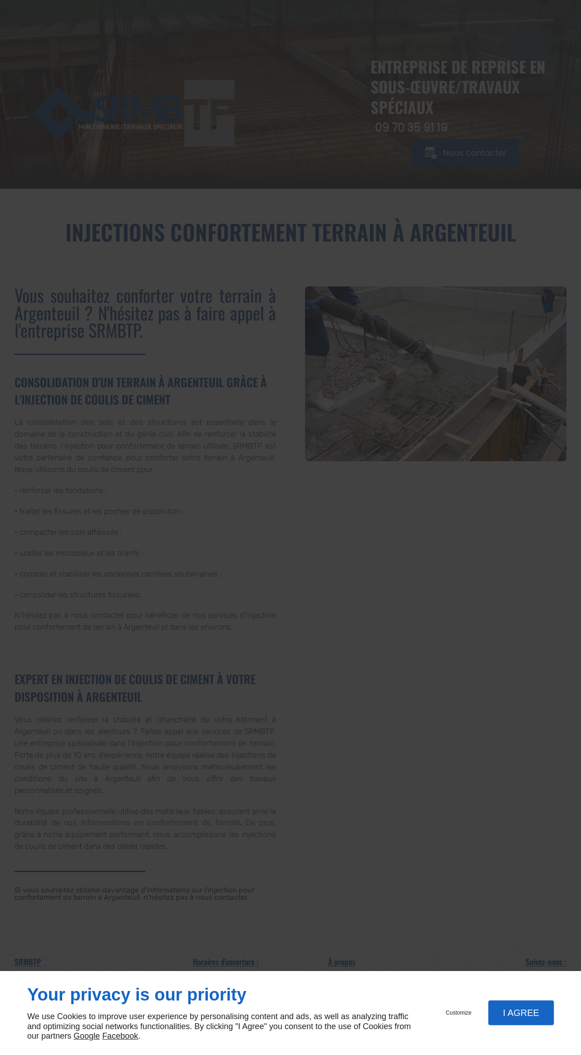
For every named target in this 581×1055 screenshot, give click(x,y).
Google (87, 1035)
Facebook (120, 1035)
